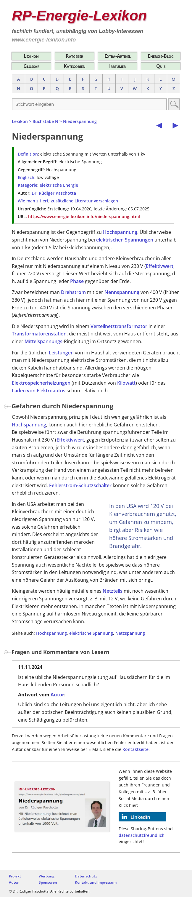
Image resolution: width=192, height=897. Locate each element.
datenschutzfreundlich (141, 835)
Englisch (26, 177)
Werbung (46, 876)
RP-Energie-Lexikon (79, 15)
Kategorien (74, 66)
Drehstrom (73, 292)
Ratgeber (74, 56)
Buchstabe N (45, 121)
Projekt (15, 876)
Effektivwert (159, 266)
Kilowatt (126, 383)
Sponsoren (48, 882)
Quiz (160, 66)
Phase (77, 281)
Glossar (31, 66)
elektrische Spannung (91, 633)
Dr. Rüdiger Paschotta (54, 193)
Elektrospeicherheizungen (41, 383)
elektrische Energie (59, 185)
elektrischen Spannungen (124, 239)
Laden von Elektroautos (38, 390)
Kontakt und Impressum (96, 882)
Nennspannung (121, 292)
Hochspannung (120, 232)
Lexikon (31, 56)
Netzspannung (130, 633)
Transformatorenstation (39, 333)
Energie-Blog (161, 56)
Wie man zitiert (33, 201)
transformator (131, 326)
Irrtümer (117, 66)
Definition (28, 154)
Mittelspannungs (43, 341)
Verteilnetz (103, 326)
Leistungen (61, 352)
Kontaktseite (135, 749)
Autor (57, 694)
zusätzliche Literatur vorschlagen (84, 201)
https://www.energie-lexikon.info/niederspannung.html (84, 216)
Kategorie (27, 185)
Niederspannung (80, 121)
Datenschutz (86, 876)
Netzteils (112, 591)
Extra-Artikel (117, 56)
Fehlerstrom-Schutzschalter (80, 485)
